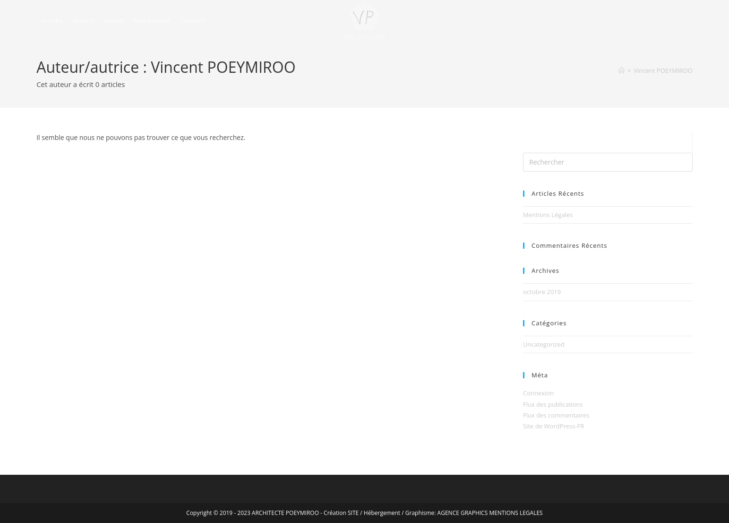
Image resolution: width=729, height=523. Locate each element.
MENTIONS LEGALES (515, 513)
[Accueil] (621, 70)
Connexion (538, 393)
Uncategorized (544, 344)
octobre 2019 (542, 292)
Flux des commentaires (556, 415)
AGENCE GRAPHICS (462, 513)
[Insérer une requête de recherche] (608, 162)
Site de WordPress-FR (553, 426)
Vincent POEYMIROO (663, 70)
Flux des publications (553, 404)
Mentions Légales (548, 214)
